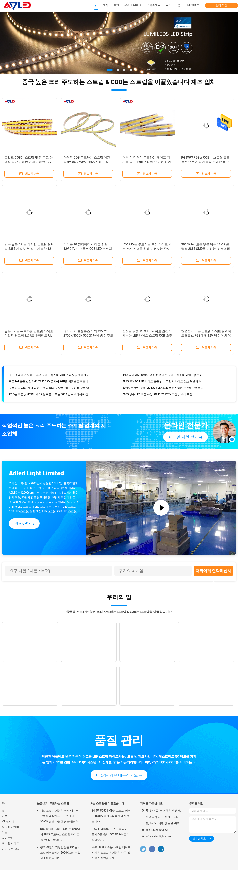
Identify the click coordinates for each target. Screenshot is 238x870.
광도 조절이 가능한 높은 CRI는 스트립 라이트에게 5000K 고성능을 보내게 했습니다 (60, 853)
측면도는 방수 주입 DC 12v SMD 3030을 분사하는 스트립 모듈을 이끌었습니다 (163, 388)
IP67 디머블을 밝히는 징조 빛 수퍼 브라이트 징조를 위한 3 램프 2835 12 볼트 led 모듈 (163, 375)
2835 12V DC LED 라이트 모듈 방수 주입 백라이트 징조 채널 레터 (162, 382)
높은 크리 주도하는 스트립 (53, 803)
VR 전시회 (8, 821)
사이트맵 (7, 837)
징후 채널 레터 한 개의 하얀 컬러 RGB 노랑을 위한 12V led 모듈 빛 (49, 388)
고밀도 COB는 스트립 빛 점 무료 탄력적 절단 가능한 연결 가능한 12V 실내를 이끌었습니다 (28, 162)
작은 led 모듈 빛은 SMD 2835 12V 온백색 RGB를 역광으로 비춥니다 (49, 382)
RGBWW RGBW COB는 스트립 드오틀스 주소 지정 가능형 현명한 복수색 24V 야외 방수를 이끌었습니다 (205, 162)
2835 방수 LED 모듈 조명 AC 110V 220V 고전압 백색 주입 (157, 394)
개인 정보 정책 (11, 848)
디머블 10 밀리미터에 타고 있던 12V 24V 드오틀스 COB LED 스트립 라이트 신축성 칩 (87, 249)
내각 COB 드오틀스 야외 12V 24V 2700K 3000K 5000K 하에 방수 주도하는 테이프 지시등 (88, 335)
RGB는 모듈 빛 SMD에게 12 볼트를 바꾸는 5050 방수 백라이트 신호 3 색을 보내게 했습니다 (49, 394)
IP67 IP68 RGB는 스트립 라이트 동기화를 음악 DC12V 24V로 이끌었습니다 (111, 834)
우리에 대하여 (10, 827)
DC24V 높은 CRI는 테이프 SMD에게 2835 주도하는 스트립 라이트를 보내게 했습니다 (60, 834)
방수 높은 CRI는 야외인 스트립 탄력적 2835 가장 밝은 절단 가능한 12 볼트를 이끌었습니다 (29, 249)
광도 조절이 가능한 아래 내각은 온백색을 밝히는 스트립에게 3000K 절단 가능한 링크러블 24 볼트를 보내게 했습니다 (59, 816)
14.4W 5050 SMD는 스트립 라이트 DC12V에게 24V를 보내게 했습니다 (111, 816)
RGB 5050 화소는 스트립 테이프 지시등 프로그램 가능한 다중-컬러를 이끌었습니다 (111, 853)
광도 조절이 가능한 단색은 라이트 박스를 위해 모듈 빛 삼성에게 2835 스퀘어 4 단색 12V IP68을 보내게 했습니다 (49, 375)
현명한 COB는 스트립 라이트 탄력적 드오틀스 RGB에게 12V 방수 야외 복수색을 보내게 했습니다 (206, 335)
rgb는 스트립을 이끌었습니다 (106, 803)
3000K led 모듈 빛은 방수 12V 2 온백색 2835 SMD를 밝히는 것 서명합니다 (205, 249)
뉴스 (4, 832)
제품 (4, 816)
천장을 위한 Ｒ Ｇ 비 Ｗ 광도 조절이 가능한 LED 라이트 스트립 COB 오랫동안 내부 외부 (147, 335)
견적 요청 (221, 5)
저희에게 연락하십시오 (213, 572)
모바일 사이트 (10, 843)
